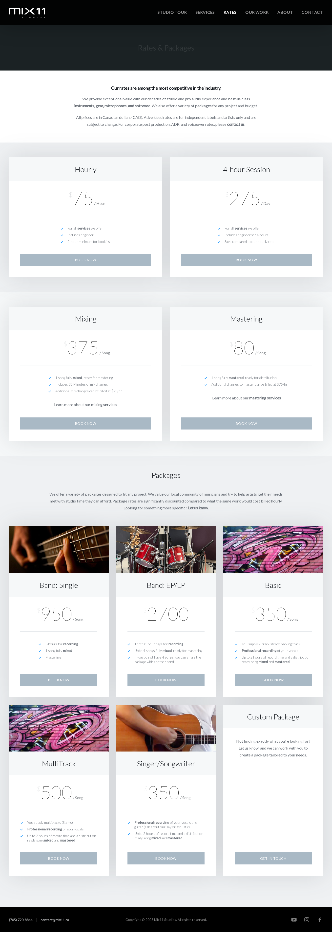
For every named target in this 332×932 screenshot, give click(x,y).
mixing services (104, 404)
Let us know (198, 507)
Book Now (85, 260)
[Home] (27, 13)
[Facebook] (319, 919)
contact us (236, 124)
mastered (236, 378)
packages (203, 105)
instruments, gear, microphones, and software (112, 105)
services (83, 228)
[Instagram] (306, 919)
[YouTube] (294, 919)
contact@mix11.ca (55, 920)
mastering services (265, 397)
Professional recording (259, 650)
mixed (77, 378)
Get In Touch (273, 858)
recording (70, 644)
